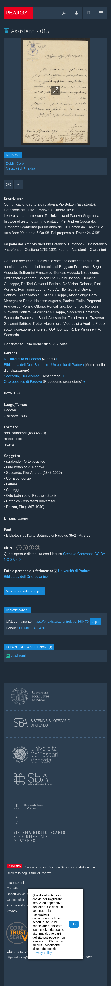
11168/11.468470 (32, 628)
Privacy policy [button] (42, 953)
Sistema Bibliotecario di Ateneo (70, 867)
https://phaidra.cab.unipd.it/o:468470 (61, 622)
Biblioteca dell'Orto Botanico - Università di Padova (44, 365)
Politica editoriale (19, 905)
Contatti (12, 888)
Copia (95, 622)
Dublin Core (15, 163)
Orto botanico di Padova (23, 381)
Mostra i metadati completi (24, 591)
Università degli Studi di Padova (29, 873)
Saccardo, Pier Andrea (21, 376)
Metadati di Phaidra (20, 168)
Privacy (12, 911)
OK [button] (74, 924)
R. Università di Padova (22, 359)
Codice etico (15, 900)
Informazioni (15, 882)
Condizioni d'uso (18, 894)
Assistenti (18, 655)
